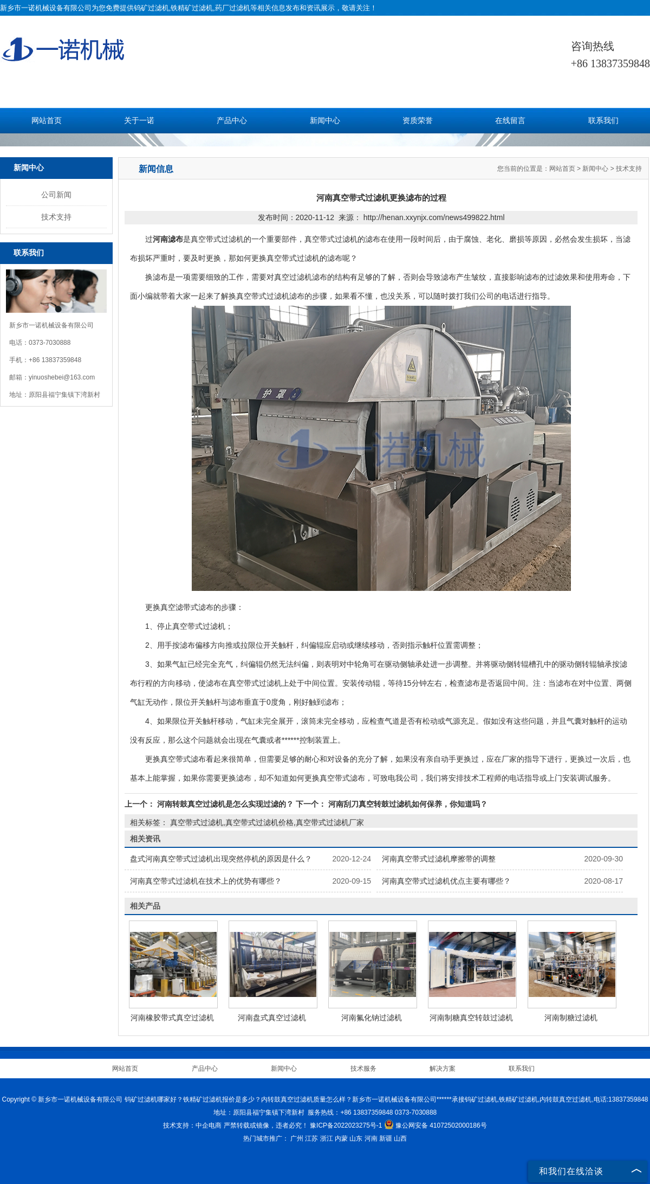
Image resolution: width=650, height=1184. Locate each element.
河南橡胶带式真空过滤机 (172, 1017)
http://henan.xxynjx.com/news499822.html (434, 217)
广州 (296, 1138)
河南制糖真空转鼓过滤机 (471, 1017)
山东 (355, 1138)
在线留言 (510, 121)
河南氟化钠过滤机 (371, 1017)
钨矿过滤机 (151, 8)
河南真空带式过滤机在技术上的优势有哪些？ (206, 881)
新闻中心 (325, 121)
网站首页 (46, 121)
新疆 (385, 1138)
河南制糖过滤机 (570, 1017)
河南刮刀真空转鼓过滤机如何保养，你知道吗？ (406, 804)
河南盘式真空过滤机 (272, 1017)
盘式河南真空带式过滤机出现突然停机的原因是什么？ (221, 858)
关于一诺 (139, 121)
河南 (371, 1138)
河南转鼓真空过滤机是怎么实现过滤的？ (225, 804)
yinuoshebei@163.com (62, 377)
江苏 (311, 1138)
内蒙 (341, 1138)
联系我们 (603, 121)
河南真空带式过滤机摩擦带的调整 (439, 858)
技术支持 (56, 217)
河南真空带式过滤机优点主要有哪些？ (446, 881)
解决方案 (443, 1068)
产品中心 (232, 121)
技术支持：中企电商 (192, 1125)
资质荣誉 (417, 121)
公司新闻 (56, 194)
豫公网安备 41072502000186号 (435, 1125)
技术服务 (363, 1068)
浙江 (326, 1138)
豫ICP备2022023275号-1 (346, 1125)
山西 (400, 1138)
